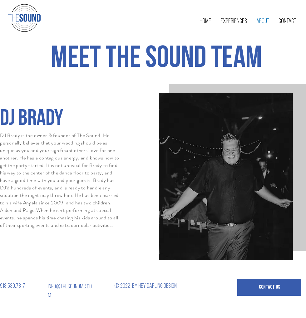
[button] (269, 287)
